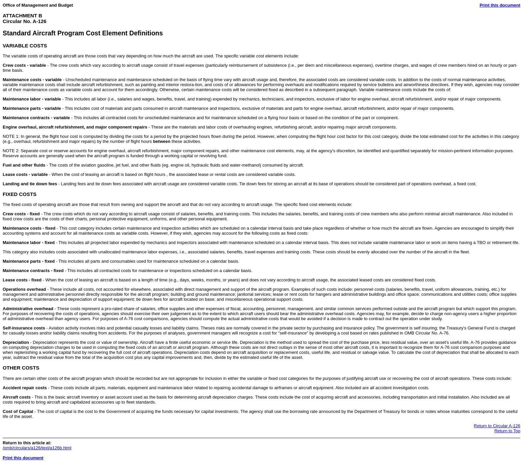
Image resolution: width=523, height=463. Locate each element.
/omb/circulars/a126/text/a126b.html (37, 447)
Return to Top (507, 430)
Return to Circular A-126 (497, 425)
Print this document (500, 5)
